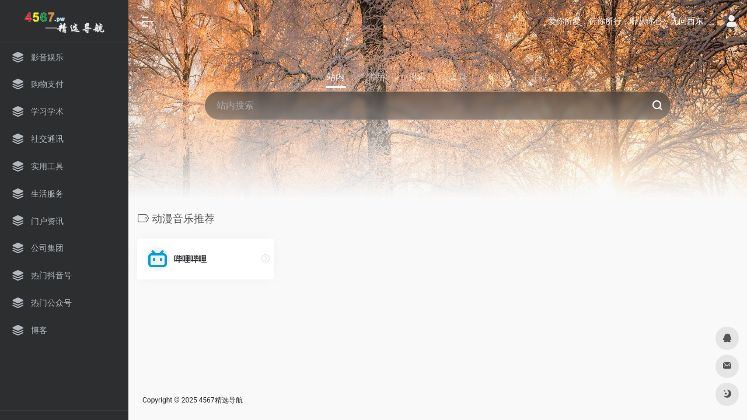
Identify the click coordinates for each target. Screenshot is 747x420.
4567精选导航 (221, 400)
